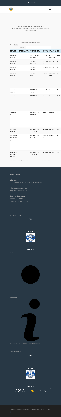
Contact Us (32, 3)
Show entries (16, 45)
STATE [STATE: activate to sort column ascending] (51, 51)
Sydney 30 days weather (31, 343)
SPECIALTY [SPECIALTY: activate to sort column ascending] (23, 51)
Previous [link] (43, 160)
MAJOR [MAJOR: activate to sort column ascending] (13, 51)
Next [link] (48, 160)
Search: (35, 47)
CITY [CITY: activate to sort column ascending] (45, 51)
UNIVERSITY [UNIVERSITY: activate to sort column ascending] (35, 51)
